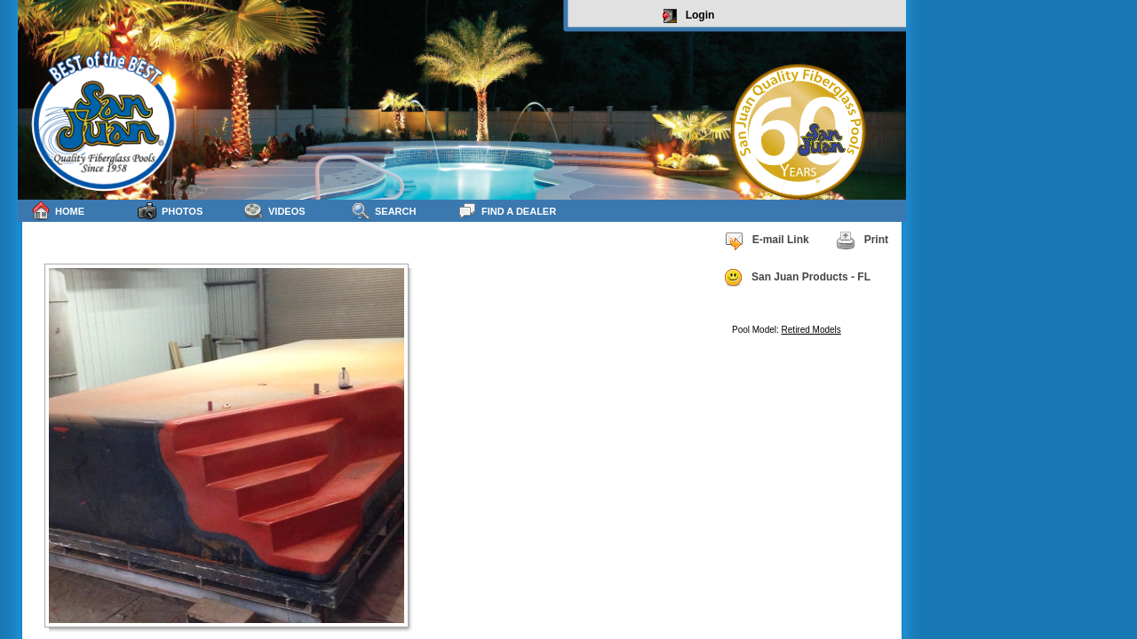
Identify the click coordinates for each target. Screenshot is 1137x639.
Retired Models (811, 330)
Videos (275, 210)
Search (383, 210)
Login (689, 16)
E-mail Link (766, 240)
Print (862, 240)
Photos (170, 210)
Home (57, 210)
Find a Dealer (506, 210)
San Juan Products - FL (797, 278)
